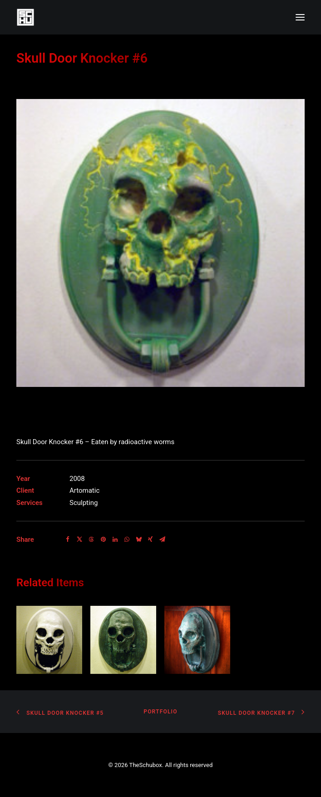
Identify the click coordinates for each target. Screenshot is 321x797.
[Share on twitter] (79, 539)
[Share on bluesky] (138, 539)
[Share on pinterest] (103, 539)
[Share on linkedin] (114, 539)
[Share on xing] (150, 539)
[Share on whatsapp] (126, 539)
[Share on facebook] (67, 539)
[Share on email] (162, 539)
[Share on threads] (91, 539)
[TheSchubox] (160, 17)
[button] (300, 17)
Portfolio (160, 711)
